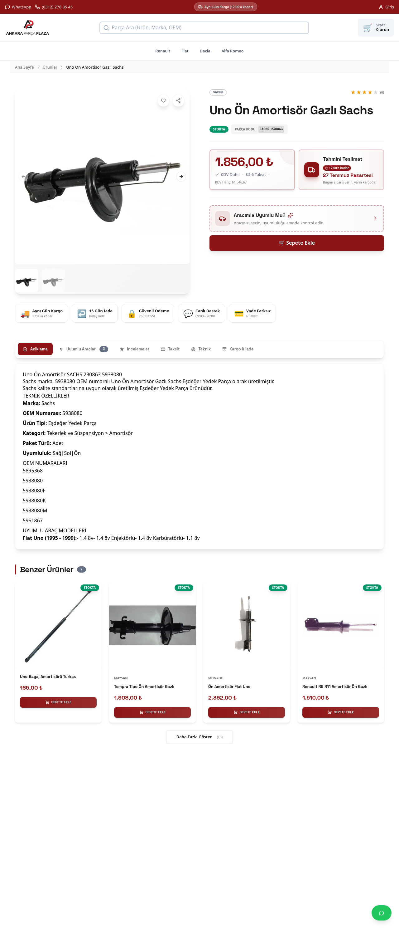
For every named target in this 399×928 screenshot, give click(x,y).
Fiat (185, 51)
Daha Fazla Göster (199, 737)
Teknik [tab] (201, 349)
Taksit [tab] (170, 349)
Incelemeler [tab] (134, 349)
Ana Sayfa (24, 67)
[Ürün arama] (204, 28)
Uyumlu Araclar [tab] (83, 349)
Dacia (205, 51)
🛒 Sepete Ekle (297, 242)
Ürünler (50, 67)
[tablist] (199, 349)
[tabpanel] (199, 456)
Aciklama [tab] (35, 349)
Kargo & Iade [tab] (237, 349)
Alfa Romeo (233, 51)
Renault (162, 51)
